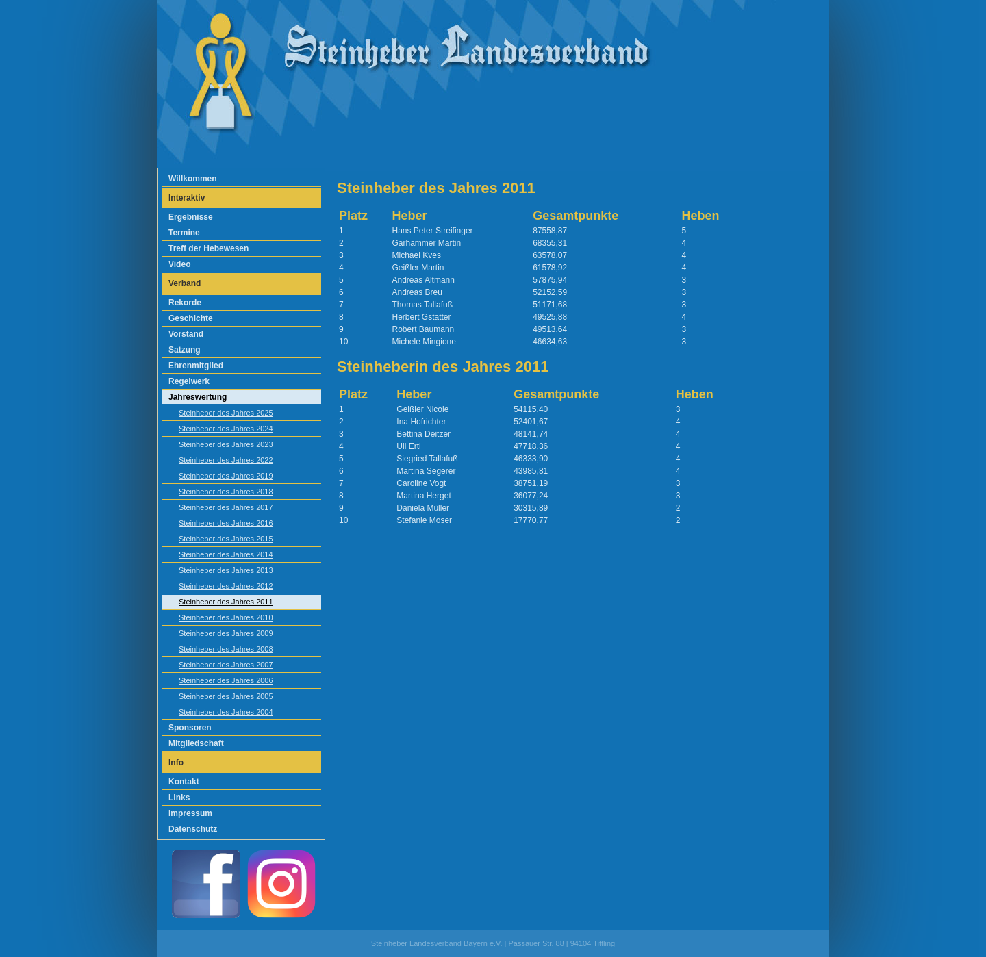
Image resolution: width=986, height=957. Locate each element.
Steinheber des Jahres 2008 (226, 649)
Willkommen (192, 178)
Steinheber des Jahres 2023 (226, 444)
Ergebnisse (190, 217)
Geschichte (190, 318)
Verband (184, 283)
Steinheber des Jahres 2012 (226, 586)
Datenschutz (192, 829)
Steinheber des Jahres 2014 (226, 554)
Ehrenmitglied (195, 365)
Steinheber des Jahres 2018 (226, 491)
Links (179, 797)
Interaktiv (186, 198)
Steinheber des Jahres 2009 (226, 633)
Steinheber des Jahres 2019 (226, 476)
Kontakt (183, 782)
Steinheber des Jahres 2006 (226, 680)
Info (176, 762)
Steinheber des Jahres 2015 (226, 539)
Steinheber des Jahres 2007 (226, 665)
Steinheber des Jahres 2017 (226, 507)
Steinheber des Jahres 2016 (226, 523)
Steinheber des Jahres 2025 (226, 413)
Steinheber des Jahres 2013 (226, 570)
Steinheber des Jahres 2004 (226, 712)
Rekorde (184, 302)
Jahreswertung (197, 397)
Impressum (190, 813)
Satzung (184, 350)
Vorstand (185, 334)
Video (179, 264)
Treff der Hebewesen (208, 248)
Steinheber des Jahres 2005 (226, 696)
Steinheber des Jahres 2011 (226, 602)
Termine (184, 233)
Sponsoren (190, 727)
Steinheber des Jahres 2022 (226, 460)
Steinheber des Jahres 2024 (226, 428)
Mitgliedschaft (196, 743)
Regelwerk (189, 381)
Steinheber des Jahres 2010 (226, 617)
